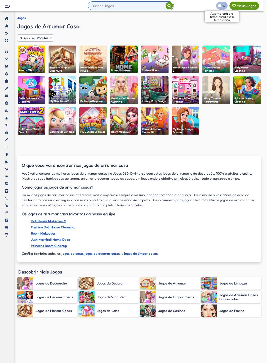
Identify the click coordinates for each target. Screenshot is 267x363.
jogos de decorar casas (102, 253)
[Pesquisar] (169, 5)
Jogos (21, 18)
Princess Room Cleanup (49, 246)
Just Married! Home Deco (50, 239)
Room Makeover (43, 233)
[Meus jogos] (244, 6)
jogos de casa (72, 253)
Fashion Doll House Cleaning (52, 227)
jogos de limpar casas (141, 253)
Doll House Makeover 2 (48, 221)
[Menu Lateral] (7, 6)
